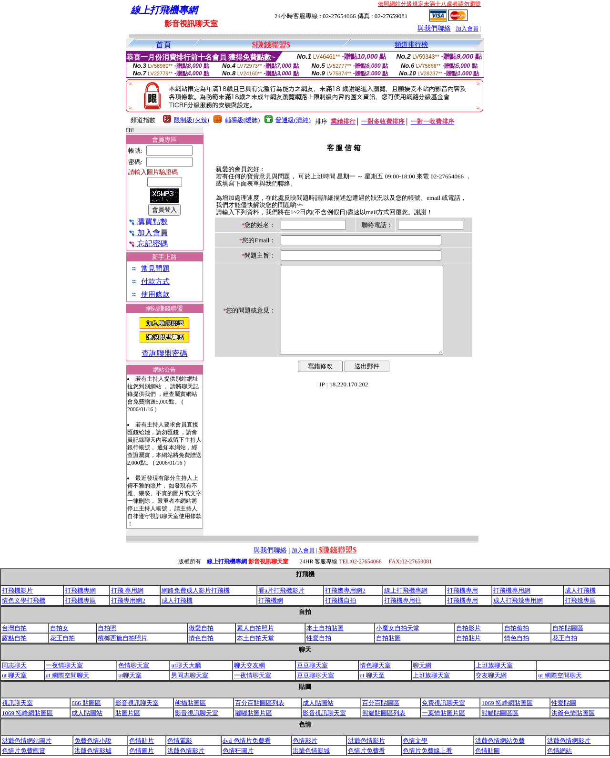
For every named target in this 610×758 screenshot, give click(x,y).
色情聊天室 (133, 665)
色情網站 (559, 750)
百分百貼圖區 (380, 702)
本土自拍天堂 (255, 638)
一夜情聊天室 (64, 665)
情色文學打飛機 (23, 600)
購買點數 (148, 222)
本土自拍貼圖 (325, 628)
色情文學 (415, 740)
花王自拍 (62, 638)
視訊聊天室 (17, 702)
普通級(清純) (293, 120)
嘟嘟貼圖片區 (253, 712)
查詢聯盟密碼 (164, 353)
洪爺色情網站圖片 (26, 740)
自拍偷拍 (516, 628)
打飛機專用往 (402, 600)
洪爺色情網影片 (568, 740)
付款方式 (155, 281)
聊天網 (422, 665)
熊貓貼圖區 (190, 702)
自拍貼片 (468, 638)
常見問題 (155, 268)
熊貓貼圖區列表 (384, 712)
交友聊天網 (491, 675)
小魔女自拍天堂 (397, 628)
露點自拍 (14, 638)
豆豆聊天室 (312, 665)
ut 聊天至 (372, 675)
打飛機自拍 (340, 600)
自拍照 (107, 628)
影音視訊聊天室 (137, 702)
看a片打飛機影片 (281, 590)
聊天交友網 (249, 665)
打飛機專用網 (511, 590)
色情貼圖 (487, 750)
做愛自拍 (201, 628)
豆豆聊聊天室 (315, 675)
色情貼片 (141, 740)
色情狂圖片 (238, 750)
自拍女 (59, 628)
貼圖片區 (127, 712)
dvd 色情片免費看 (247, 740)
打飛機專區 (80, 600)
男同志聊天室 (189, 675)
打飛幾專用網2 (345, 590)
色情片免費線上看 (427, 750)
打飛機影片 (17, 590)
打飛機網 (270, 600)
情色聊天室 (375, 665)
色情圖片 (141, 750)
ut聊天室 (130, 675)
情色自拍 (201, 638)
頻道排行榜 (411, 44)
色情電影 (179, 740)
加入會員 (467, 28)
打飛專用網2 (128, 600)
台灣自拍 (14, 628)
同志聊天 (14, 665)
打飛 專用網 (127, 590)
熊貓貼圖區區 (499, 712)
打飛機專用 (462, 590)
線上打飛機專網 (405, 590)
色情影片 (305, 740)
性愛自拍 (318, 638)
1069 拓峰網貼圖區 (506, 702)
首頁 (163, 45)
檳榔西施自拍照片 (122, 638)
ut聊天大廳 (186, 665)
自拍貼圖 (388, 638)
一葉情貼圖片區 (443, 712)
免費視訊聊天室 (443, 702)
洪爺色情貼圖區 (573, 712)
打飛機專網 (80, 590)
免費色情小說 (93, 740)
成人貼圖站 (318, 702)
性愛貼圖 (563, 702)
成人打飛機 (580, 590)
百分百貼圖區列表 (260, 702)
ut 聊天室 (14, 675)
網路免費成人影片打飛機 (196, 590)
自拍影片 (468, 628)
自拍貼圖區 (567, 628)
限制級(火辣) (191, 120)
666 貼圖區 (86, 702)
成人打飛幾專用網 (518, 600)
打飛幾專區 (580, 600)
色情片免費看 (366, 750)
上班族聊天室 (494, 665)
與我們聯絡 (434, 28)
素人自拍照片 (255, 628)
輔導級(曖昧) (242, 120)
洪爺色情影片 (366, 740)
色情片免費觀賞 (23, 750)
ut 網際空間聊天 (67, 675)
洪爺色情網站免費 (500, 740)
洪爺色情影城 (93, 750)
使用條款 (155, 294)
